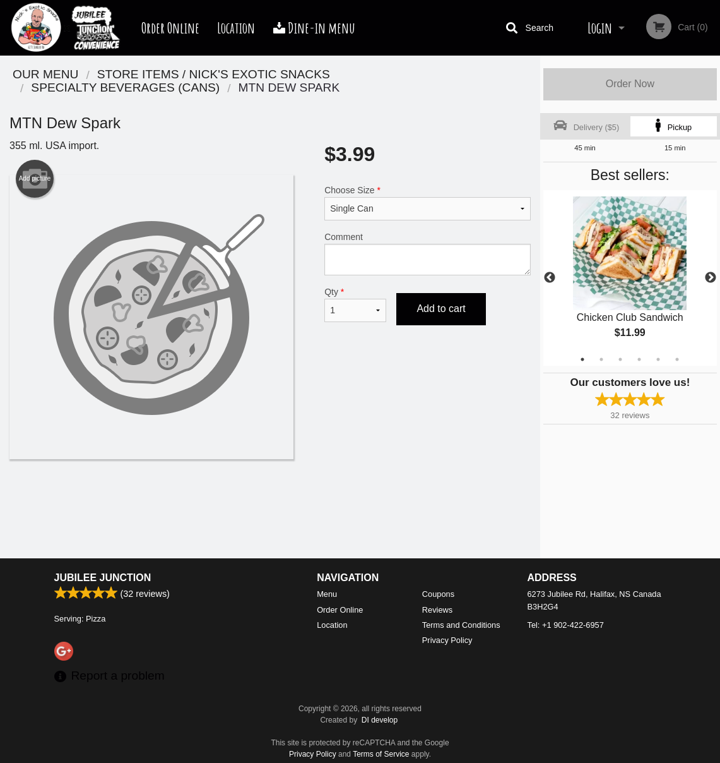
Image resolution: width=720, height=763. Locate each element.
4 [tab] (639, 359)
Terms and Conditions (461, 625)
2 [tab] (601, 359)
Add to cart (440, 308)
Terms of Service (381, 754)
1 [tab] (582, 359)
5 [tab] (658, 359)
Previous (549, 278)
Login (599, 27)
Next (710, 278)
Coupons (438, 594)
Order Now (630, 83)
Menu (327, 594)
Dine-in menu (314, 27)
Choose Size (427, 202)
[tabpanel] (630, 278)
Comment (427, 253)
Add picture (35, 179)
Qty (355, 304)
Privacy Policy (447, 640)
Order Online (170, 27)
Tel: (566, 625)
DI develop (380, 720)
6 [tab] (677, 359)
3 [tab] (620, 359)
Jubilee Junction (102, 577)
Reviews (437, 610)
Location (236, 27)
